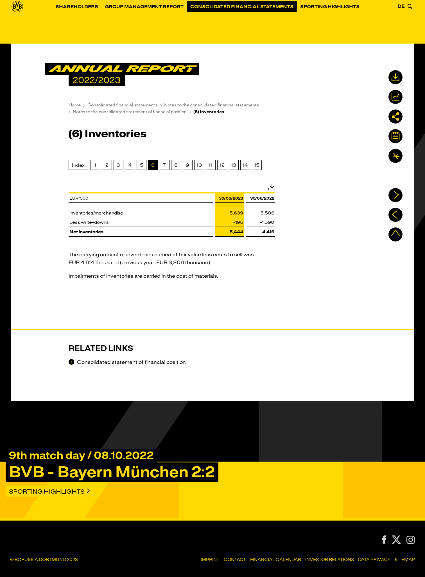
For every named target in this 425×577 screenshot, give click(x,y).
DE (401, 23)
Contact (235, 559)
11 (211, 165)
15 (256, 165)
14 (245, 165)
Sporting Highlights (338, 24)
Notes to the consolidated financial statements (211, 105)
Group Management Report (152, 24)
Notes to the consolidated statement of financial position (130, 112)
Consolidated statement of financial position (131, 362)
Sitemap (405, 559)
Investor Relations (329, 559)
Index (78, 165)
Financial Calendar (275, 559)
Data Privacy (374, 559)
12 (222, 165)
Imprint (210, 559)
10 (199, 165)
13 (233, 165)
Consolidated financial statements (250, 24)
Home (75, 105)
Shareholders (85, 24)
